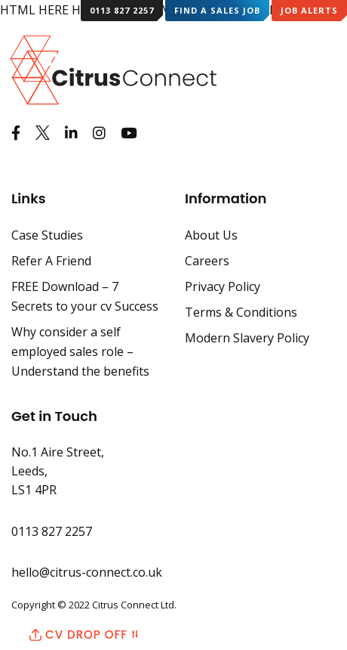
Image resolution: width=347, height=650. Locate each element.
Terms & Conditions (241, 312)
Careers (207, 260)
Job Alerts (309, 10)
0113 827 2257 (122, 10)
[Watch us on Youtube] (129, 133)
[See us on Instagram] (99, 133)
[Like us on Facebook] (15, 133)
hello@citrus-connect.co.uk (86, 572)
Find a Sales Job (217, 10)
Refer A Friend (51, 260)
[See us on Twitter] (42, 133)
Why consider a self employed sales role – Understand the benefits (80, 351)
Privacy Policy (222, 286)
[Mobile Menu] (325, 55)
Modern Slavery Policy (247, 338)
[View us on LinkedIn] (71, 133)
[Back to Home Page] (100, 57)
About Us (211, 235)
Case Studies (47, 235)
